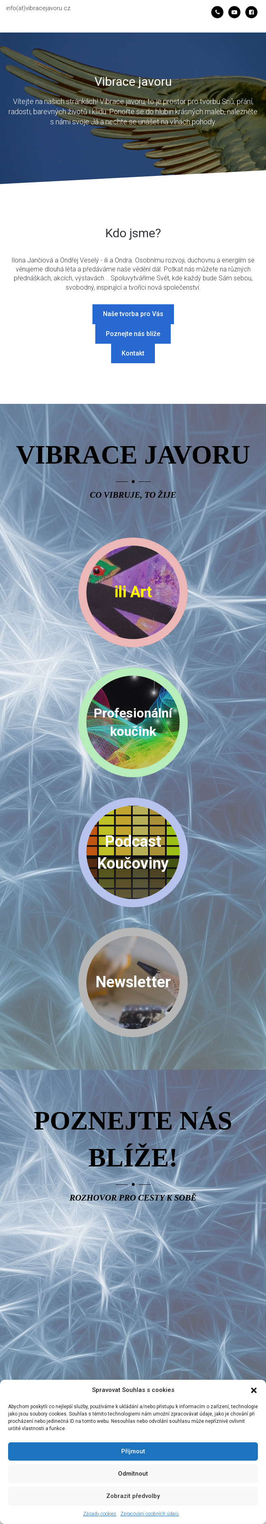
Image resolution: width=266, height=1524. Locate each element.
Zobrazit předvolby (133, 1496)
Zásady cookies (99, 1514)
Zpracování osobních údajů (149, 1514)
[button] (254, 1390)
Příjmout (133, 1451)
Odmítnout (133, 1473)
